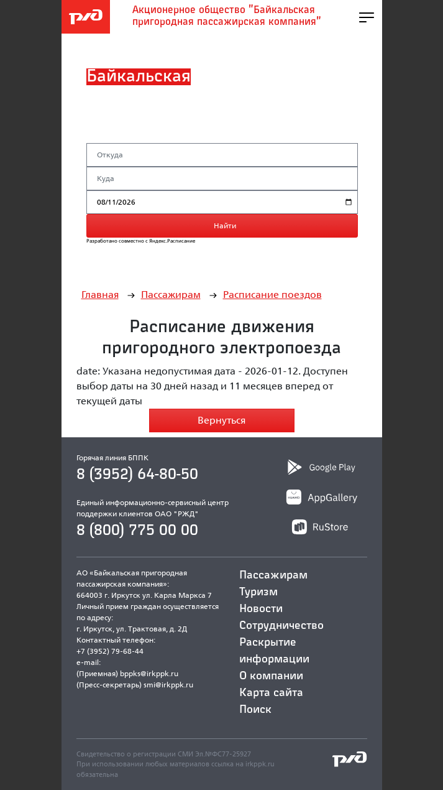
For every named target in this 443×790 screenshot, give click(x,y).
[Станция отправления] (222, 155)
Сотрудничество (281, 625)
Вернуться (221, 420)
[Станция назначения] (222, 178)
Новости (261, 609)
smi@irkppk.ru (168, 684)
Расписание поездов (272, 294)
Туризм (258, 592)
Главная (100, 294)
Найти (225, 225)
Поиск (255, 709)
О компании (271, 676)
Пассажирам (171, 294)
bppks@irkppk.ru (149, 673)
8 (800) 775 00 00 (137, 530)
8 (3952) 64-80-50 (137, 474)
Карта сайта (271, 693)
